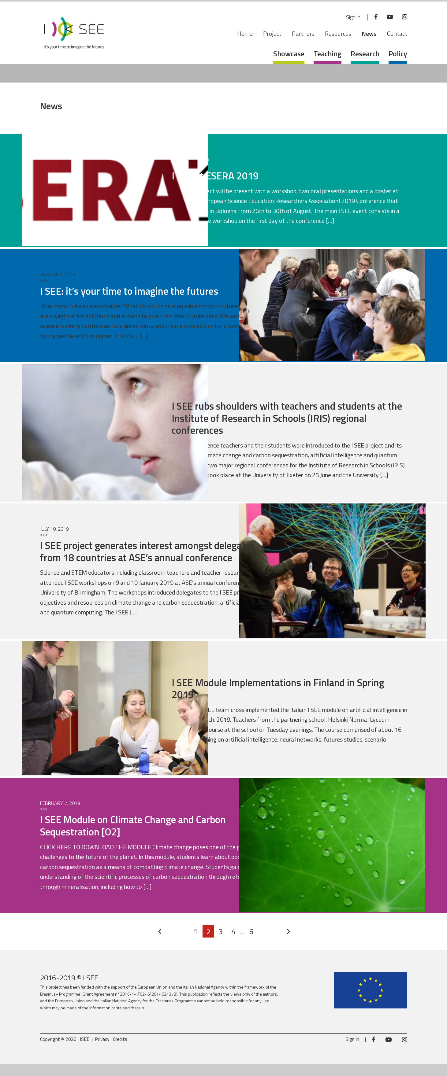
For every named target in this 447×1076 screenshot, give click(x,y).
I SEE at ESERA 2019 (220, 175)
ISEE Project (74, 35)
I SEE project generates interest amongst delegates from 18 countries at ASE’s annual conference (143, 556)
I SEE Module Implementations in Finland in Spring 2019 (273, 700)
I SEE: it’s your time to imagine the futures (138, 290)
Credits (121, 1051)
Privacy (102, 1051)
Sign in (350, 17)
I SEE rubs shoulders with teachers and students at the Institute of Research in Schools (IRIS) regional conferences (284, 417)
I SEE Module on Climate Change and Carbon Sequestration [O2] (143, 837)
